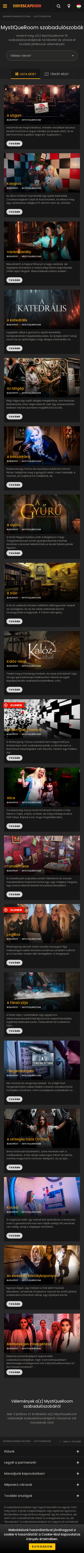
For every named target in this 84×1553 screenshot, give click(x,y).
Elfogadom (42, 1547)
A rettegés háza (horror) (28, 1139)
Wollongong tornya (24, 730)
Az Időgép (15, 388)
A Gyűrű (13, 525)
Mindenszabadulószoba (16, 16)
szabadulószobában (35, 1521)
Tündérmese (18, 866)
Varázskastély (19, 252)
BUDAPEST (12, 188)
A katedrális (17, 320)
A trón (12, 593)
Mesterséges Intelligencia (29, 1344)
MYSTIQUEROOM (31, 188)
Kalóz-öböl (16, 661)
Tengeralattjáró (20, 1071)
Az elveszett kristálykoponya (31, 1276)
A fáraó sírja (17, 1003)
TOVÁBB (14, 211)
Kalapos (14, 184)
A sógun (14, 115)
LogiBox (13, 934)
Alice (11, 798)
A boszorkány (18, 457)
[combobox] (69, 6)
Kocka (12, 1207)
